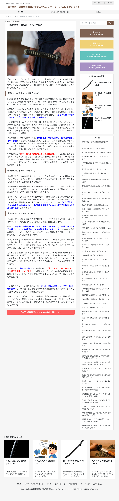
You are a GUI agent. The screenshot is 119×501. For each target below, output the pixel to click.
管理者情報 (97, 2)
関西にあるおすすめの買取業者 (96, 44)
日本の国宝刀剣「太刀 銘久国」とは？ (95, 255)
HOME (21, 12)
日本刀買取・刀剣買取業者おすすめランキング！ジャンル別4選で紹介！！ (42, 7)
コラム (98, 12)
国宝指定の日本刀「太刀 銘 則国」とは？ (96, 148)
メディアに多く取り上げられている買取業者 (96, 55)
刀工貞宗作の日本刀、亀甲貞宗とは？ (94, 251)
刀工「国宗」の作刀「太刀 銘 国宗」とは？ (96, 228)
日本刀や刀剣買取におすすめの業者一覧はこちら (40, 312)
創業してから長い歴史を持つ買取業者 (96, 67)
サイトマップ (108, 2)
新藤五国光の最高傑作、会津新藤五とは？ (96, 295)
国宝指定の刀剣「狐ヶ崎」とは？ (93, 285)
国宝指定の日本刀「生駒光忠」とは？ (94, 169)
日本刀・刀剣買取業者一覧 (59, 12)
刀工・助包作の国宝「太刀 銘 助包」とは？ (96, 152)
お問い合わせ (97, 492)
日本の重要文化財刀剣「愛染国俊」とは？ (96, 299)
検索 (110, 23)
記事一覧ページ (60, 492)
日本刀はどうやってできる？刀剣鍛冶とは (96, 303)
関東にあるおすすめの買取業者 (96, 33)
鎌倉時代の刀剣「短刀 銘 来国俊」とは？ (96, 205)
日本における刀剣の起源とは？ (92, 307)
